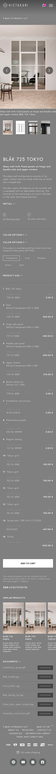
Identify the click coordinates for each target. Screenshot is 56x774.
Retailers (28, 730)
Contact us (44, 730)
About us (13, 730)
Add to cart (28, 563)
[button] (9, 203)
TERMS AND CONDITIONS (29, 737)
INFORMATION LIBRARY (38, 733)
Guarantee (15, 733)
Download (45, 668)
